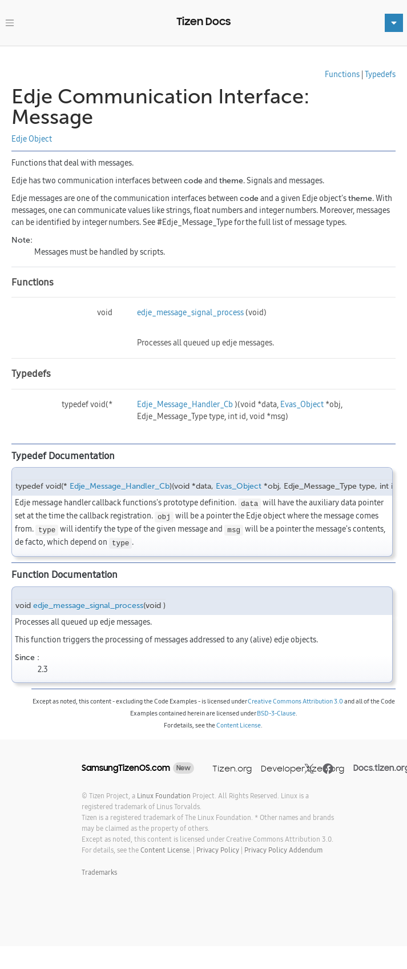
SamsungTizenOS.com (126, 768)
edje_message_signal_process (190, 312)
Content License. (165, 850)
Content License (238, 725)
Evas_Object (302, 404)
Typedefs (380, 74)
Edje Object (31, 138)
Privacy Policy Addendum (283, 850)
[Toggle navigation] (9, 23)
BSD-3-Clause (276, 713)
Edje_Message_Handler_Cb (185, 404)
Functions (342, 74)
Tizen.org (232, 768)
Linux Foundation (164, 796)
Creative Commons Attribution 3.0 (295, 701)
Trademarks (99, 872)
